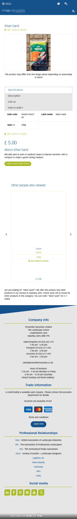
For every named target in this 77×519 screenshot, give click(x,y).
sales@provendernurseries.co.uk (38, 352)
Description (14, 96)
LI (7, 482)
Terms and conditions (39, 407)
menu (8, 3)
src (73, 11)
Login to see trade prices (18, 164)
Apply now (38, 414)
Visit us (12, 102)
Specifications (15, 90)
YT (34, 482)
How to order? (15, 108)
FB (13, 482)
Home (58, 3)
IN (20, 482)
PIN (27, 482)
